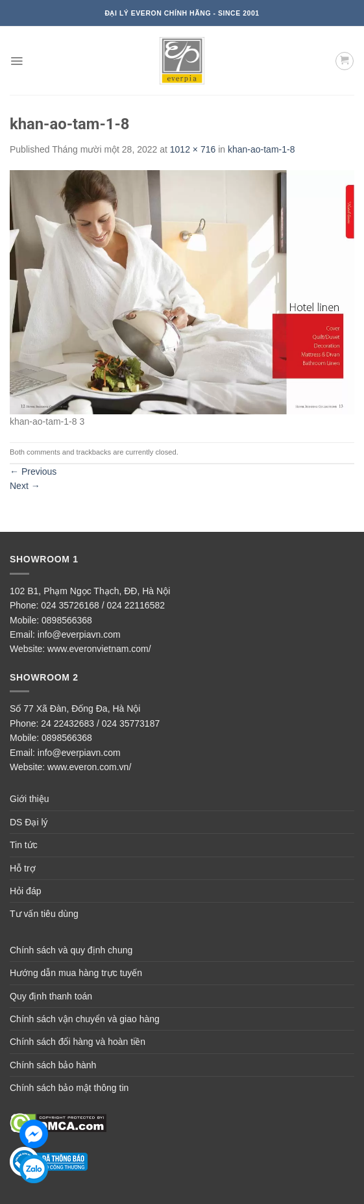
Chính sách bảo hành (53, 1065)
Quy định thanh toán (51, 996)
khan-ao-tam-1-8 (261, 149)
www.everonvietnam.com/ (99, 649)
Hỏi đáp (25, 891)
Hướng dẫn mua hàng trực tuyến (76, 973)
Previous (33, 471)
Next (25, 486)
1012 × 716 (192, 149)
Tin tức (24, 845)
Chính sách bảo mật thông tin (69, 1088)
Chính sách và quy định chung (71, 950)
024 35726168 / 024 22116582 (103, 605)
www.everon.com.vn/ (89, 767)
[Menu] (16, 61)
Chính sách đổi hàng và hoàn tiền (77, 1041)
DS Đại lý (29, 822)
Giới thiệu (29, 799)
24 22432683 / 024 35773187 (100, 723)
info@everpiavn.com (79, 634)
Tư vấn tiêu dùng (44, 914)
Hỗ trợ (23, 868)
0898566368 (67, 620)
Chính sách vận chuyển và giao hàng (85, 1019)
